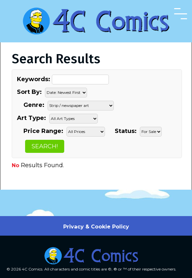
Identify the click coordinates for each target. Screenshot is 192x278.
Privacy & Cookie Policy (96, 227)
